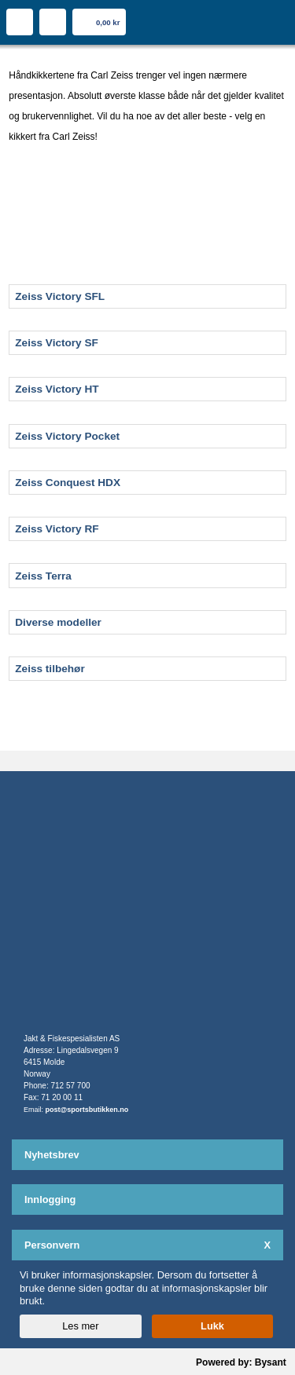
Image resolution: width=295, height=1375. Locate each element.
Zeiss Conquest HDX (67, 482)
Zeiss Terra (43, 576)
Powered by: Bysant (241, 1362)
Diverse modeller (58, 622)
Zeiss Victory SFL (60, 296)
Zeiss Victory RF (56, 529)
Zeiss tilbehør (49, 669)
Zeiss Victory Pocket (67, 436)
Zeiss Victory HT (56, 389)
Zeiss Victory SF (56, 343)
